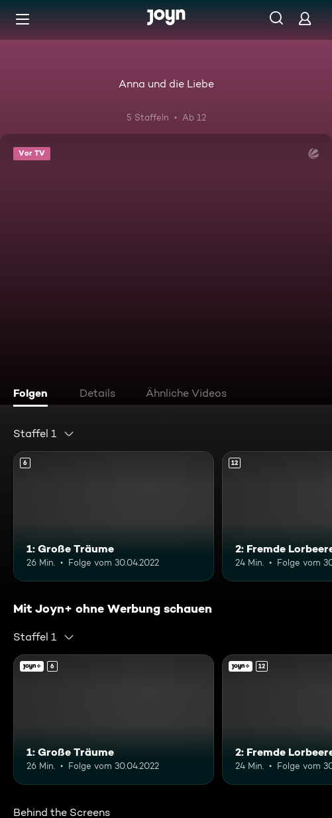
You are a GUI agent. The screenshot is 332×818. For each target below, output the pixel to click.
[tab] (34, 395)
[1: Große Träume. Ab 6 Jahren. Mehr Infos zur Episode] (113, 516)
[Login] (305, 18)
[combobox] (44, 433)
